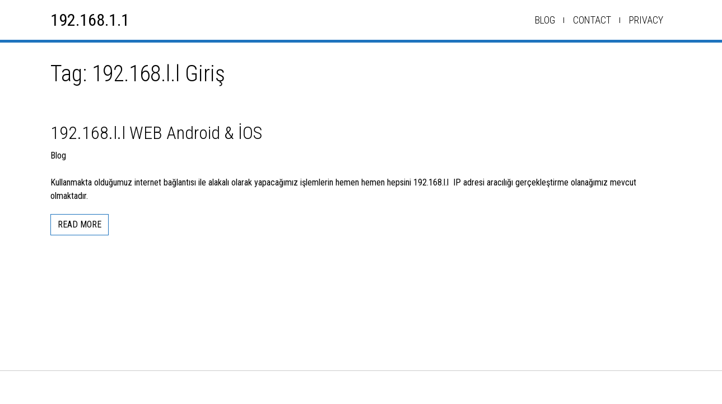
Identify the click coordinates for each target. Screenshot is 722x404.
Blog (545, 20)
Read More (79, 224)
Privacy (646, 20)
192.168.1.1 (89, 20)
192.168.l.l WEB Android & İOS (156, 132)
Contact (592, 20)
